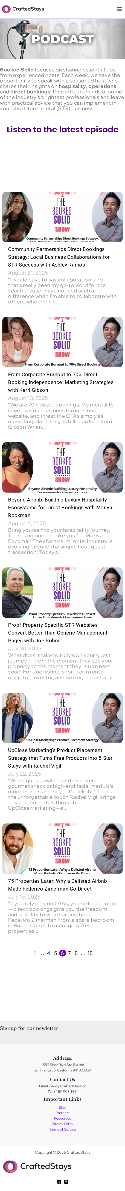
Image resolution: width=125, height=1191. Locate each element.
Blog (62, 1107)
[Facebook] (59, 1182)
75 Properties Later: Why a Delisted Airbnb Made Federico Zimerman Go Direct (57, 885)
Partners (63, 1113)
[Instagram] (66, 1182)
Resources (62, 1118)
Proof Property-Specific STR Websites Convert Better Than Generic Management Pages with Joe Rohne (58, 632)
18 (90, 953)
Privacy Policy (62, 1124)
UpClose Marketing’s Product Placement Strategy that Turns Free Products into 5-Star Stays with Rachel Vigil (60, 758)
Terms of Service (62, 1129)
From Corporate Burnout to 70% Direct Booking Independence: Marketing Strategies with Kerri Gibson (60, 382)
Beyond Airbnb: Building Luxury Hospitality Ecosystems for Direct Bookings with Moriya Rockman (60, 507)
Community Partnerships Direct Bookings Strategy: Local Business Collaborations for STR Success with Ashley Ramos (59, 257)
